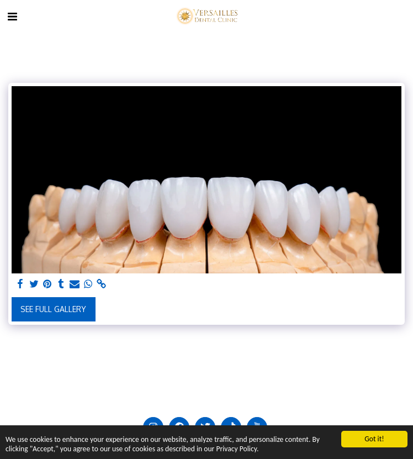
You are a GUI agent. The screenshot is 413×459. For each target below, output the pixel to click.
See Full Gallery (53, 309)
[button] (12, 16)
